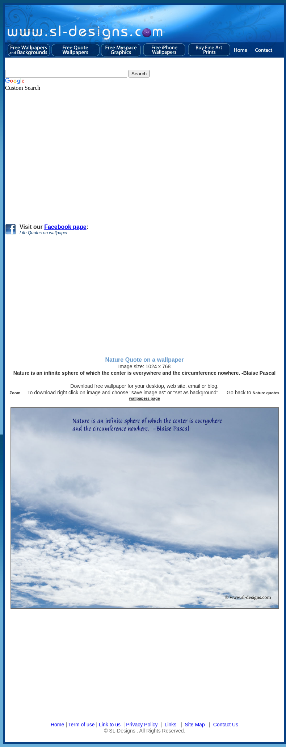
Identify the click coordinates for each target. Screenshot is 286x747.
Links (171, 724)
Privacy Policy (141, 724)
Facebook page (65, 227)
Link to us (110, 724)
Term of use (81, 724)
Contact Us (225, 724)
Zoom (14, 393)
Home (57, 724)
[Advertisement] (128, 154)
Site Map (195, 724)
